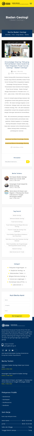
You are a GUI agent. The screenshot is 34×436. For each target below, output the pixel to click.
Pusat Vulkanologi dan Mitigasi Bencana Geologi (17, 225)
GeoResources (7, 402)
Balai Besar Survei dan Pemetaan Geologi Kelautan (17, 240)
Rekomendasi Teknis (18, 273)
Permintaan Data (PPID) (18, 282)
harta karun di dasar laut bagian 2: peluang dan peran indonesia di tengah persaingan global (17, 381)
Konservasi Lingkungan (18, 279)
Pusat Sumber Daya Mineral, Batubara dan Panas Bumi (17, 235)
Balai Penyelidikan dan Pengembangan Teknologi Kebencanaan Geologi (17, 244)
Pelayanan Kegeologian (17, 267)
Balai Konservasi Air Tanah (17, 252)
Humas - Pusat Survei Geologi (17, 73)
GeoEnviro (6, 405)
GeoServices (6, 396)
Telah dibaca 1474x (17, 147)
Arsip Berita (19, 34)
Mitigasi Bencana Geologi (18, 276)
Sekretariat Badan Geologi (17, 218)
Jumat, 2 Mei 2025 (17, 71)
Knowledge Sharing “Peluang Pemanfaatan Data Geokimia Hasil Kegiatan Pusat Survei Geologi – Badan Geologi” (17, 65)
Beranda (8, 34)
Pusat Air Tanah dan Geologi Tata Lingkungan (17, 230)
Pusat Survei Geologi (17, 222)
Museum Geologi (17, 249)
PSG (13, 34)
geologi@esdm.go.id (10, 346)
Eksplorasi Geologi (18, 270)
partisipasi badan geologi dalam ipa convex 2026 (15, 366)
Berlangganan (17, 316)
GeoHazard (6, 399)
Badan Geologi (17, 215)
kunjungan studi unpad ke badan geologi (14, 373)
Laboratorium (18, 285)
